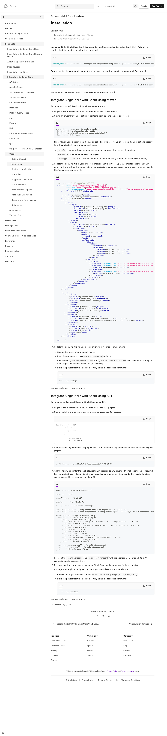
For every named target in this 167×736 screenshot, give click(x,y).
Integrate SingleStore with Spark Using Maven (73, 35)
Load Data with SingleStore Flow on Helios (24, 55)
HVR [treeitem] (11, 128)
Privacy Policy (112, 722)
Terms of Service (127, 722)
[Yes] (97, 667)
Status (54, 711)
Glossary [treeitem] (9, 261)
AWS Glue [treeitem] (14, 82)
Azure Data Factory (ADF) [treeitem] (21, 92)
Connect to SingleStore (16, 33)
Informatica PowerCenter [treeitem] (21, 133)
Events (90, 702)
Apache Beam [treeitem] (16, 87)
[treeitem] (22, 23)
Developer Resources (15, 230)
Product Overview (58, 692)
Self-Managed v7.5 (59, 16)
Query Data (10, 220)
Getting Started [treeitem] (18, 159)
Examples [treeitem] (16, 174)
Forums (90, 692)
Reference (10, 241)
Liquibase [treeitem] (14, 138)
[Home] (10, 6)
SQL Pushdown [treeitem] (18, 184)
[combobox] (135, 6)
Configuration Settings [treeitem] (22, 169)
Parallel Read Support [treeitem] (21, 189)
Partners (127, 707)
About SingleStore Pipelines (20, 61)
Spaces (90, 697)
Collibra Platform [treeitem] (17, 102)
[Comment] (109, 667)
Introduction (11, 23)
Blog (125, 697)
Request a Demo (58, 697)
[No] (103, 667)
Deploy (8, 28)
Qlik (11, 143)
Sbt (57, 496)
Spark (12, 154)
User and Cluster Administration (20, 236)
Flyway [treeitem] (12, 123)
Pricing (54, 702)
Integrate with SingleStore (20, 77)
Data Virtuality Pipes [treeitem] (19, 113)
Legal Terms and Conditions (128, 731)
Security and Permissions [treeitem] (23, 200)
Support (9, 256)
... (70, 16)
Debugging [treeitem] (16, 205)
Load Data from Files (17, 72)
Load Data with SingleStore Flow (23, 49)
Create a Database (14, 38)
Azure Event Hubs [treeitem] (17, 97)
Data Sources (13, 67)
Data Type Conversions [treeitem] (22, 195)
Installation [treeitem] (16, 164)
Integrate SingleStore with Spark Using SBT (72, 39)
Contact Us (128, 692)
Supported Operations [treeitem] (21, 179)
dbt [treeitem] (11, 118)
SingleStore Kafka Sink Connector (25, 149)
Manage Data (11, 225)
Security (9, 246)
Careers (126, 702)
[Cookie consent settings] (3, 733)
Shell (54, 58)
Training (90, 707)
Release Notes (12, 251)
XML (57, 179)
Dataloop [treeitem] (13, 107)
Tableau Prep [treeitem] (15, 215)
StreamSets (14, 210)
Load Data (10, 44)
